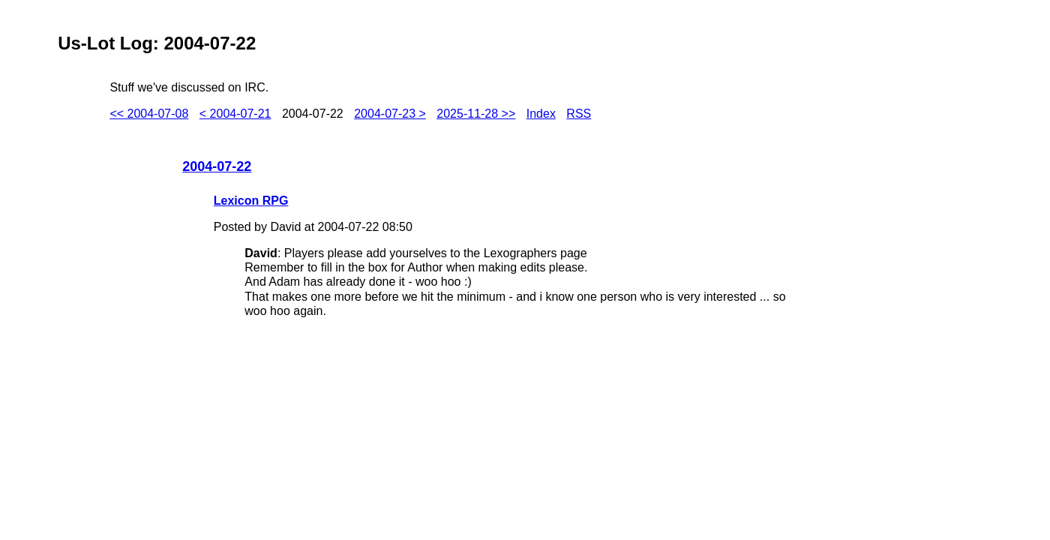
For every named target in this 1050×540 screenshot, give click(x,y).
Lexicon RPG (251, 200)
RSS (578, 113)
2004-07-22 (216, 166)
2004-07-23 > (390, 113)
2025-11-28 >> (475, 113)
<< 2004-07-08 (149, 113)
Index (541, 113)
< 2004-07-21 (236, 113)
